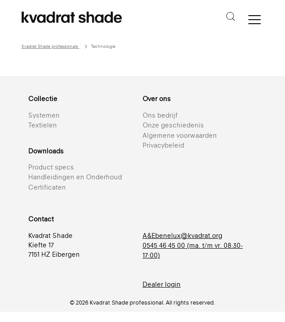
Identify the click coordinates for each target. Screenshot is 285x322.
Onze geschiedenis (173, 125)
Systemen (44, 115)
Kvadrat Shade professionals (50, 46)
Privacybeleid (163, 145)
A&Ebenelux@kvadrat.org (182, 235)
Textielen (42, 125)
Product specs (51, 167)
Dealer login (161, 284)
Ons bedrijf (159, 115)
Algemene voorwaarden (179, 135)
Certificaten (47, 187)
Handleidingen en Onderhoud (75, 177)
